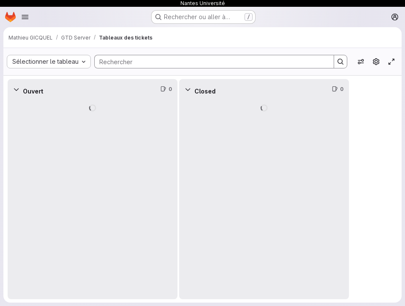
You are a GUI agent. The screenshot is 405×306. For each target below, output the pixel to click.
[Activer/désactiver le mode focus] (391, 61)
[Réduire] (16, 89)
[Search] (210, 62)
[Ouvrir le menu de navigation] (25, 17)
